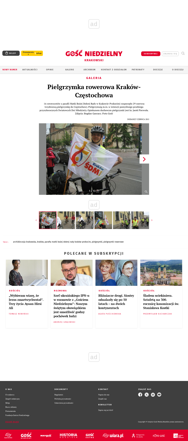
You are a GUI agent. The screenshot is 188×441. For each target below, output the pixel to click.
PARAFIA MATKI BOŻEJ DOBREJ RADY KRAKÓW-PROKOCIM (68, 242)
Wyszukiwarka (183, 53)
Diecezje (158, 69)
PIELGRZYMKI (97, 242)
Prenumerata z (28, 53)
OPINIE (49, 69)
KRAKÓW (40, 242)
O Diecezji (178, 69)
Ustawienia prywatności (63, 403)
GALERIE (69, 69)
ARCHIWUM (89, 69)
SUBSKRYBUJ (151, 54)
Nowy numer (9, 69)
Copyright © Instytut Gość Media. (150, 422)
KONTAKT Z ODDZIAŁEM (114, 69)
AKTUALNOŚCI (29, 69)
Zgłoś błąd (12, 422)
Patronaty (138, 69)
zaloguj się (170, 54)
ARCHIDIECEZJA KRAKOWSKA (24, 242)
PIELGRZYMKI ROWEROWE (113, 242)
